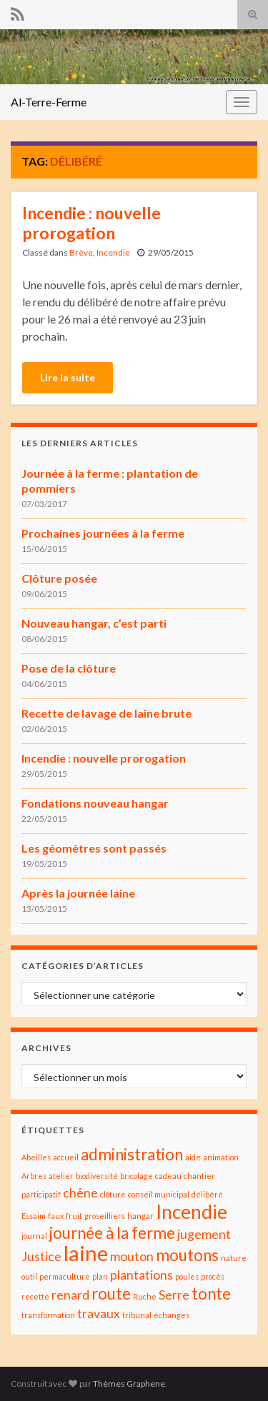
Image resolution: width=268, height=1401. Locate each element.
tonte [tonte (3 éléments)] (211, 1293)
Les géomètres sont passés (94, 848)
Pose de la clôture (68, 668)
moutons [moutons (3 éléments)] (187, 1255)
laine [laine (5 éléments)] (86, 1252)
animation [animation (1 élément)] (221, 1157)
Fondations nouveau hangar (95, 803)
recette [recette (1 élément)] (35, 1296)
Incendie (113, 252)
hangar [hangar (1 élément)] (140, 1215)
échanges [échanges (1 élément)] (171, 1315)
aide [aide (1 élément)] (193, 1157)
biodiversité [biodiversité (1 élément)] (97, 1175)
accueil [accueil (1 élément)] (66, 1157)
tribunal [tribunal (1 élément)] (137, 1315)
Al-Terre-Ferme (48, 102)
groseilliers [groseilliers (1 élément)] (104, 1215)
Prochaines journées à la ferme (102, 533)
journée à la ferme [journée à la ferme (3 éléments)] (112, 1232)
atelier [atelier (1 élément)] (61, 1175)
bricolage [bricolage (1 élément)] (136, 1175)
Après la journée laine (78, 893)
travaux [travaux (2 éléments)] (98, 1313)
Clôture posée (59, 578)
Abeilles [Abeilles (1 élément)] (36, 1157)
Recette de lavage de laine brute (106, 713)
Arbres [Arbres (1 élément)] (33, 1175)
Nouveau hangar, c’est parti (94, 623)
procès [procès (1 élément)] (212, 1276)
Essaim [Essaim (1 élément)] (33, 1215)
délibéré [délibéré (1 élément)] (207, 1194)
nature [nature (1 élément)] (234, 1257)
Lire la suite (67, 377)
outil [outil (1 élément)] (29, 1276)
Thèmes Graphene (129, 1383)
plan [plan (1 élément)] (100, 1276)
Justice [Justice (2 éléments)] (41, 1256)
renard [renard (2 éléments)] (70, 1294)
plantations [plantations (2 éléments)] (141, 1274)
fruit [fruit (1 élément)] (74, 1215)
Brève (81, 252)
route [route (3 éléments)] (111, 1293)
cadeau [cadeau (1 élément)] (168, 1175)
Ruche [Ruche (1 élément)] (145, 1296)
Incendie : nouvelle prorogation (91, 223)
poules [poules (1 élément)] (187, 1276)
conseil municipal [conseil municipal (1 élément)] (158, 1194)
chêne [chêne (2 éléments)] (80, 1192)
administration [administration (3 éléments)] (132, 1154)
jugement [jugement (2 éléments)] (204, 1234)
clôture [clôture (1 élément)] (113, 1194)
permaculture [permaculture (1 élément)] (64, 1276)
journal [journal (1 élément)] (34, 1235)
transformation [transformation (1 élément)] (48, 1315)
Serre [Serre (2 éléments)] (174, 1294)
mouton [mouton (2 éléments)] (132, 1256)
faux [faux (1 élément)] (56, 1215)
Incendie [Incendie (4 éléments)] (191, 1211)
